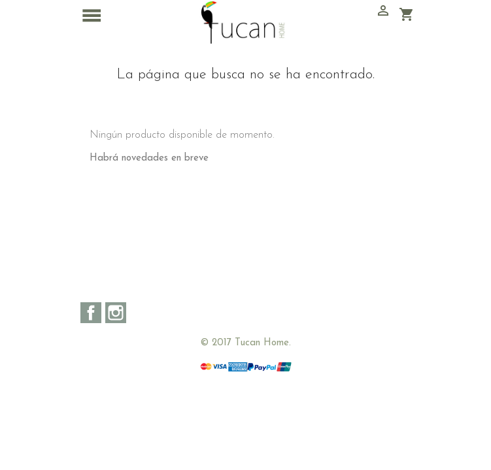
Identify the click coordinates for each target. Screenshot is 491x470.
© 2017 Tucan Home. (245, 343)
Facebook (90, 312)
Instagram (115, 312)
